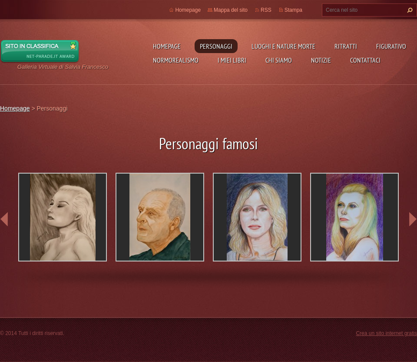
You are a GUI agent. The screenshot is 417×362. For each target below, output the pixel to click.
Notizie (321, 60)
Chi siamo (278, 60)
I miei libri (232, 60)
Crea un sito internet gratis (386, 333)
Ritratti (345, 46)
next (412, 219)
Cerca (408, 10)
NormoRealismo (176, 60)
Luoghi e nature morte (283, 46)
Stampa (293, 10)
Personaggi (216, 46)
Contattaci (365, 60)
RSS (266, 10)
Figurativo (391, 46)
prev (4, 219)
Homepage (167, 46)
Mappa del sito (231, 10)
